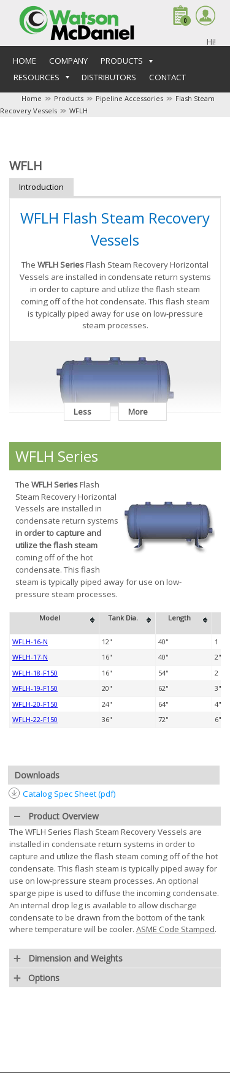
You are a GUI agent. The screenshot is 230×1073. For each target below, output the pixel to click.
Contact (167, 77)
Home (24, 60)
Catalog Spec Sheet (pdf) (69, 793)
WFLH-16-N (30, 641)
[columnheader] (54, 623)
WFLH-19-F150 (35, 688)
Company (68, 60)
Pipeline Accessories (129, 98)
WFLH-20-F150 (35, 704)
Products (68, 98)
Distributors (109, 77)
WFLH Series (56, 456)
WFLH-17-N (30, 656)
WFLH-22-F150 (35, 719)
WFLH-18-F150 (35, 672)
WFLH (78, 110)
